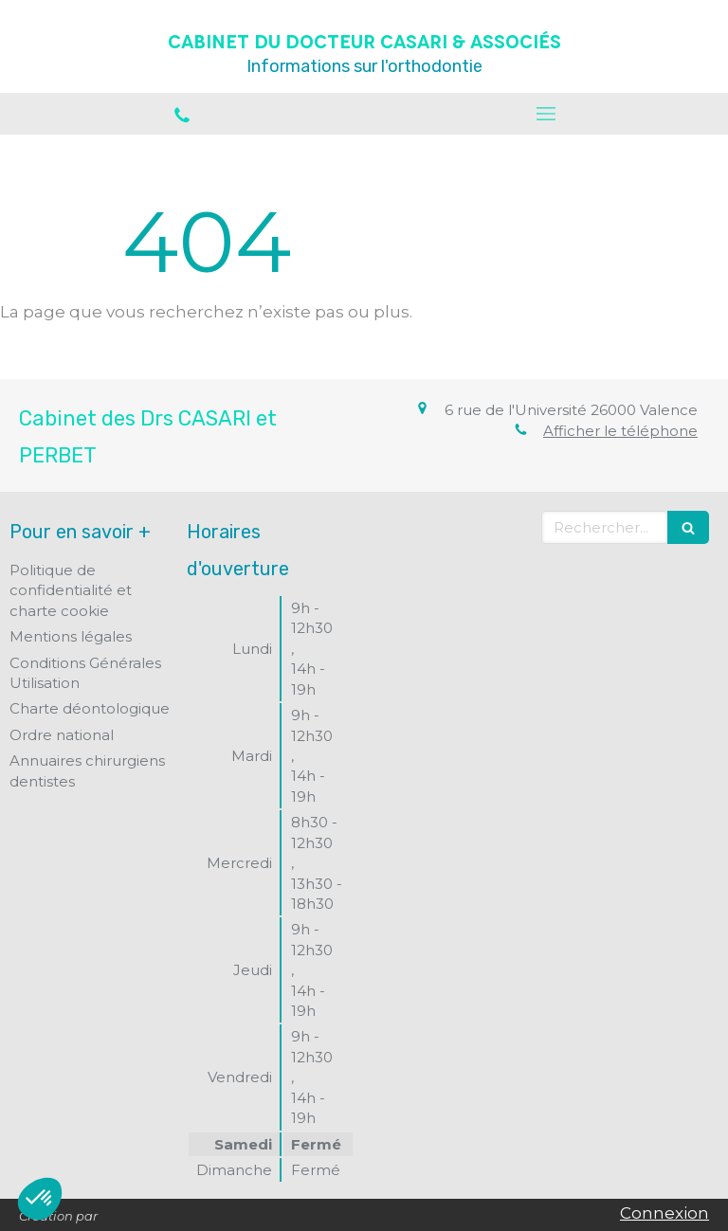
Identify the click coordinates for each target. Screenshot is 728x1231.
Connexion (664, 1213)
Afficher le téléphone (620, 431)
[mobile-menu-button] (546, 114)
